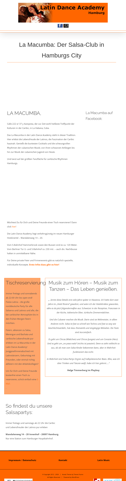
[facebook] (60, 25)
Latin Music (103, 460)
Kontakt (63, 460)
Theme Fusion (78, 474)
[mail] (66, 25)
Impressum (15, 460)
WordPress (75, 477)
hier (14, 226)
